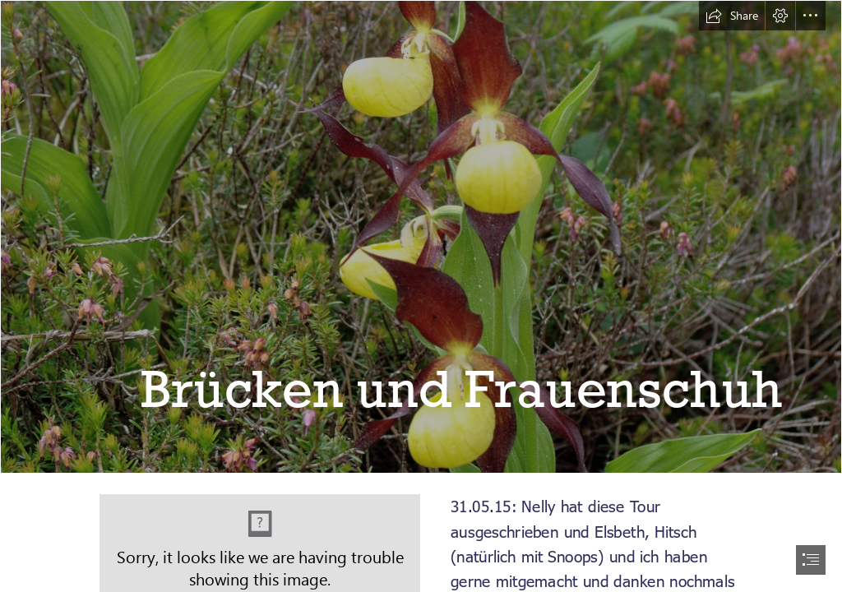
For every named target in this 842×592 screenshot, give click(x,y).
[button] (732, 15)
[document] (421, 296)
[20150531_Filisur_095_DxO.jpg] (421, 237)
